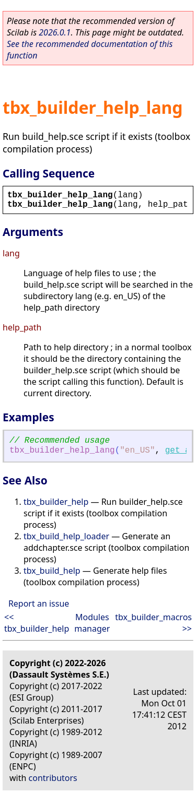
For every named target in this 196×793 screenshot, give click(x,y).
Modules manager (92, 622)
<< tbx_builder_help (36, 622)
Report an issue (38, 603)
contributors (53, 778)
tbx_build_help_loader (66, 536)
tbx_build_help (52, 570)
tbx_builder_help (56, 501)
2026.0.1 (55, 32)
